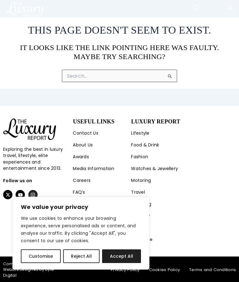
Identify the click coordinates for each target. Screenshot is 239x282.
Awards (81, 157)
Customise (41, 256)
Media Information (93, 168)
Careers (82, 180)
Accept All (121, 256)
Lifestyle (140, 133)
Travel (138, 192)
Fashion (139, 157)
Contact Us (85, 133)
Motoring (141, 180)
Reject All (81, 256)
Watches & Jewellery (154, 168)
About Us (83, 145)
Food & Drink (145, 145)
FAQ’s (79, 192)
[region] (80, 233)
